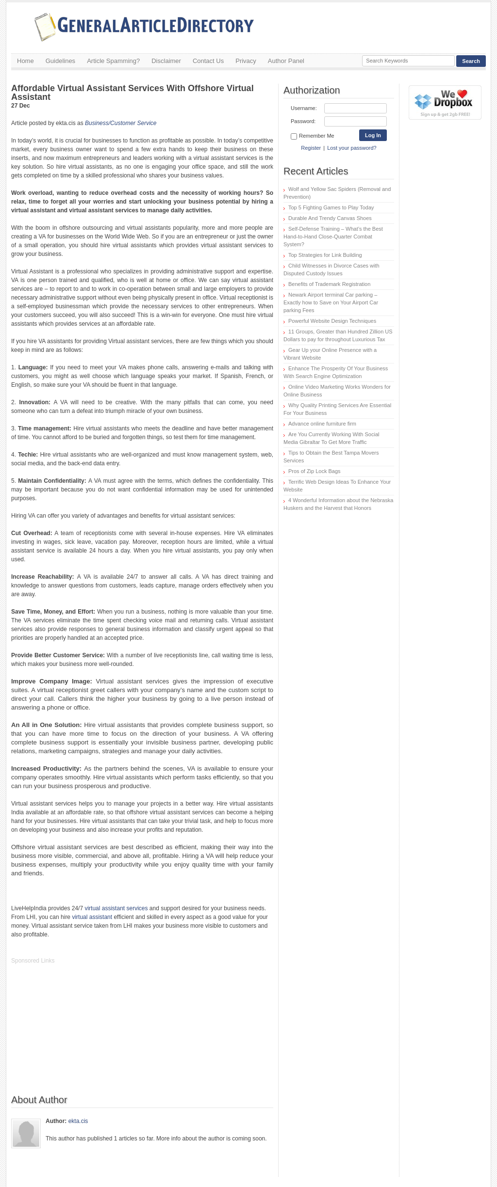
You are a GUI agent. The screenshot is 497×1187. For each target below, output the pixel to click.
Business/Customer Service (120, 123)
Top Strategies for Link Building (325, 255)
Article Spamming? (113, 60)
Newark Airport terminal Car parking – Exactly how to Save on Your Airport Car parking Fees (330, 302)
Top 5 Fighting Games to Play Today (331, 207)
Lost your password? (352, 148)
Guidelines (60, 60)
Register (311, 148)
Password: (303, 121)
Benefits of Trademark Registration (329, 284)
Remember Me (312, 136)
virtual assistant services (116, 908)
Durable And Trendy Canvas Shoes (330, 218)
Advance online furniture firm (322, 424)
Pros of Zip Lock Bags (314, 471)
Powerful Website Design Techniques (332, 321)
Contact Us (208, 60)
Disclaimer (166, 60)
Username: (304, 108)
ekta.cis (78, 1121)
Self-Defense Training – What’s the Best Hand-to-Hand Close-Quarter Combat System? (333, 236)
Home (25, 60)
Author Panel (286, 60)
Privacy (245, 60)
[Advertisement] (84, 1034)
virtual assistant (92, 917)
